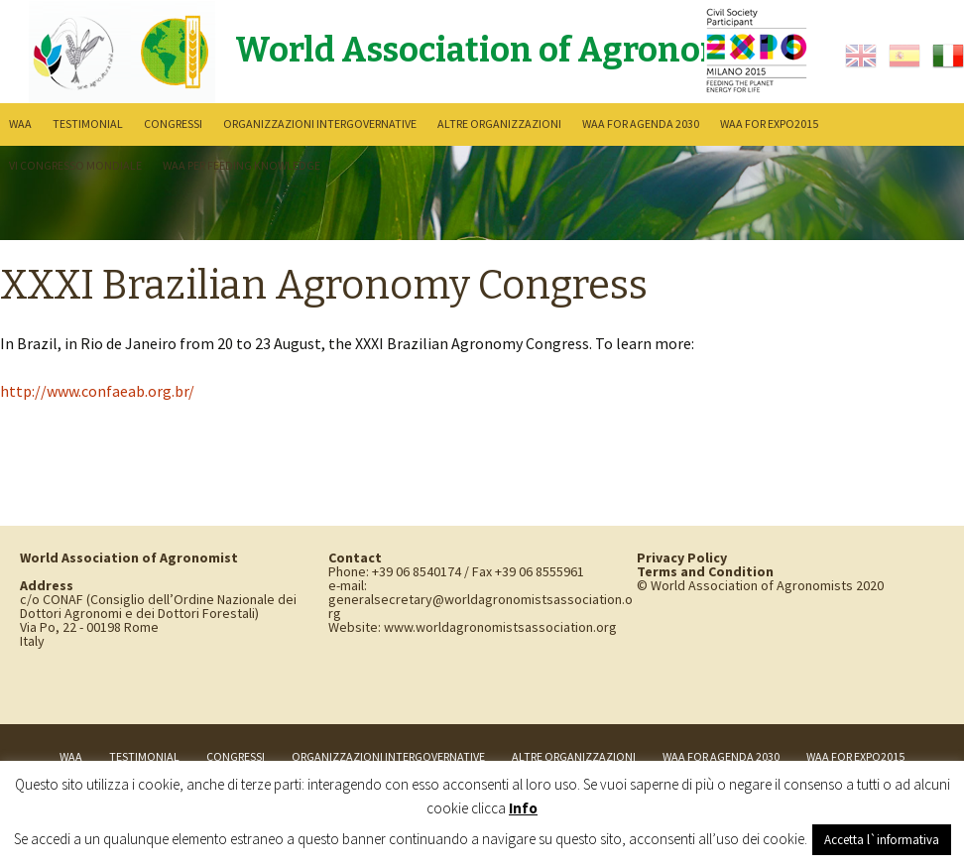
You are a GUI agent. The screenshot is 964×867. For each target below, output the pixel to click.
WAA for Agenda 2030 (640, 123)
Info (523, 808)
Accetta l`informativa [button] (881, 839)
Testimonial (88, 123)
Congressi (173, 123)
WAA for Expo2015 (769, 123)
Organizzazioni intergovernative (320, 123)
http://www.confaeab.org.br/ (97, 391)
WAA (20, 123)
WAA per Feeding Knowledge (241, 165)
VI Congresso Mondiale (75, 165)
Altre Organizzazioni (499, 123)
